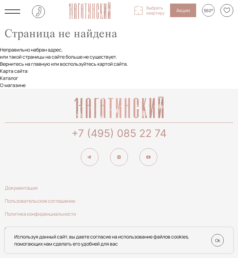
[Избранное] (226, 10)
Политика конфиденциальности (40, 214)
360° (208, 10)
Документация (21, 188)
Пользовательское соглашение (40, 201)
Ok (217, 240)
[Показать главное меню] (12, 11)
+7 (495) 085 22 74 (119, 133)
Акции (183, 10)
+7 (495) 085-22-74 (38, 11)
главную (40, 64)
